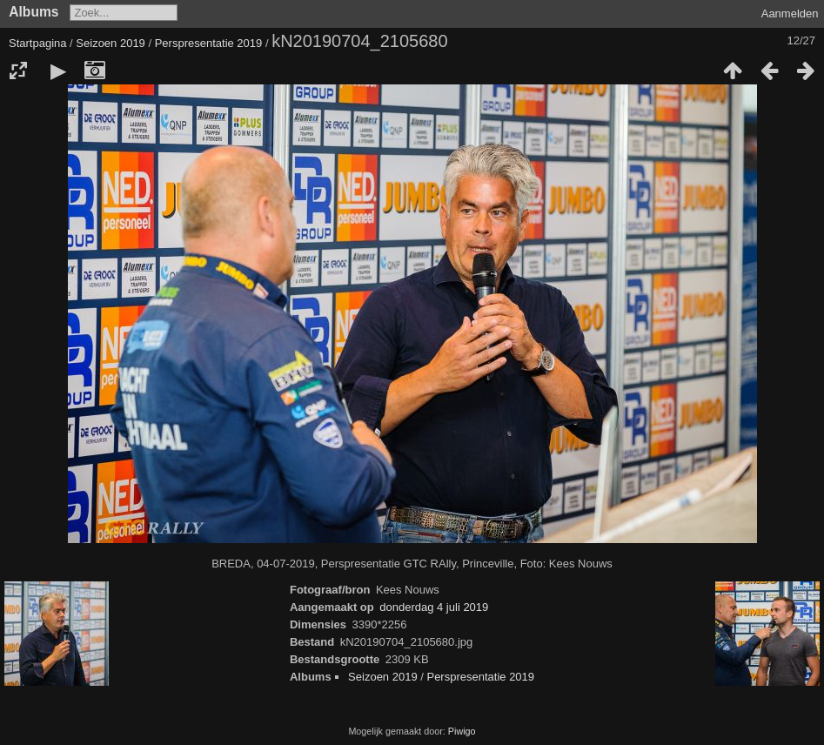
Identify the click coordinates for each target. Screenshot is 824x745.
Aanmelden (790, 13)
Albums (33, 11)
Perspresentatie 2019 (209, 43)
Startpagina (38, 43)
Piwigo (462, 731)
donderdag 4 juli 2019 (433, 607)
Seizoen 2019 (110, 43)
